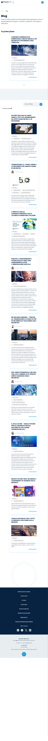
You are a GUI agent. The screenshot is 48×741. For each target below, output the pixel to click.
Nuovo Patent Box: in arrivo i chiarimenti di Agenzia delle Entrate (23, 481)
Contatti (24, 626)
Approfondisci (33, 77)
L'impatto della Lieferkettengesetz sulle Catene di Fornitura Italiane (23, 213)
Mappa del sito (24, 617)
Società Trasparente (24, 609)
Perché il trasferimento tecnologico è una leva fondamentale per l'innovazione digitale (21, 261)
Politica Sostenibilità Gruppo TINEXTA (24, 621)
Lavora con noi (24, 596)
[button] (13, 2)
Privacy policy (24, 604)
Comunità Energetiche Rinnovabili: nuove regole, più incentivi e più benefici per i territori (24, 40)
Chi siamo (24, 600)
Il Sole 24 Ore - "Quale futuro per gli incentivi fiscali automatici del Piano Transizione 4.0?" (23, 426)
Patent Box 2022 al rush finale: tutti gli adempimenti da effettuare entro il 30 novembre (23, 118)
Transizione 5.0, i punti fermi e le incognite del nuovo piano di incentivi (23, 166)
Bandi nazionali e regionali (24, 591)
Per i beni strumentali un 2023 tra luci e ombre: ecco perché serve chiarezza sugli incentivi (23, 375)
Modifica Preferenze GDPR (24, 613)
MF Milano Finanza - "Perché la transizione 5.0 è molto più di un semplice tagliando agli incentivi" (23, 320)
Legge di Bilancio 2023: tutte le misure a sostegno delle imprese (23, 520)
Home (2, 11)
